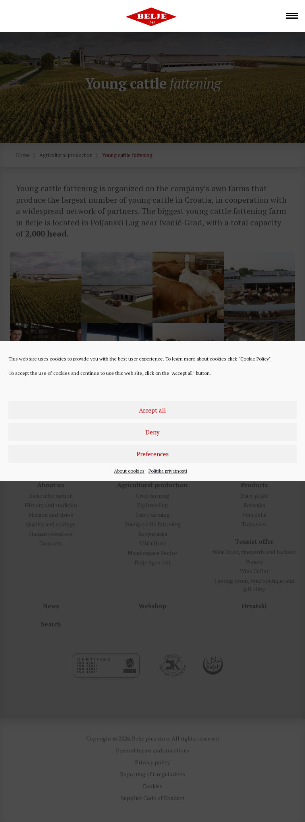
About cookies (129, 471)
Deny (152, 432)
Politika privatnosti (168, 471)
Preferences (153, 454)
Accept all (152, 410)
